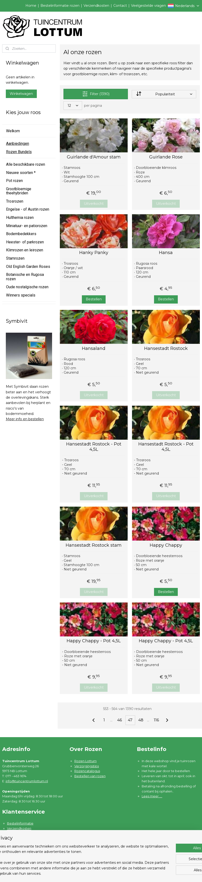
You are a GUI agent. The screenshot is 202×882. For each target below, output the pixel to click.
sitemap (121, 873)
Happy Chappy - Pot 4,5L (94, 640)
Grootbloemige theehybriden (18, 191)
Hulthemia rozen (20, 217)
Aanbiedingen (17, 143)
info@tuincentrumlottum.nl (27, 781)
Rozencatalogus (87, 771)
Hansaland (94, 348)
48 (141, 720)
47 (130, 720)
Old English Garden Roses (28, 266)
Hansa (166, 252)
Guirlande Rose (166, 157)
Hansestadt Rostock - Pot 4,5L (93, 447)
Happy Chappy (166, 545)
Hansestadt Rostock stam (94, 545)
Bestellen (94, 299)
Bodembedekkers (21, 233)
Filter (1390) (95, 94)
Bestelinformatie (20, 823)
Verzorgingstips (86, 766)
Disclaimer (15, 848)
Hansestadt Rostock (166, 348)
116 (156, 720)
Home (30, 5)
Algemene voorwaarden (26, 839)
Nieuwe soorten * (21, 172)
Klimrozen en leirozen (24, 250)
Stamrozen (15, 258)
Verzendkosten (96, 5)
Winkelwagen (21, 93)
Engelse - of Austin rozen (27, 209)
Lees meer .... (152, 796)
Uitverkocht (94, 203)
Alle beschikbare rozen (25, 164)
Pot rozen (14, 180)
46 (119, 720)
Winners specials (20, 295)
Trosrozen (14, 201)
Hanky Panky (93, 252)
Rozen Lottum (85, 761)
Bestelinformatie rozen (59, 5)
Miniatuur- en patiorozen (26, 225)
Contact (120, 5)
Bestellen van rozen (90, 776)
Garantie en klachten (23, 833)
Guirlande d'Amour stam (94, 157)
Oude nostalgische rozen (27, 287)
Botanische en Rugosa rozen (25, 276)
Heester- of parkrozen (25, 242)
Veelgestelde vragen (148, 5)
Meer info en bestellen (25, 419)
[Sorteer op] (164, 94)
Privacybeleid (18, 844)
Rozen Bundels (19, 151)
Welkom (13, 131)
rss (130, 873)
